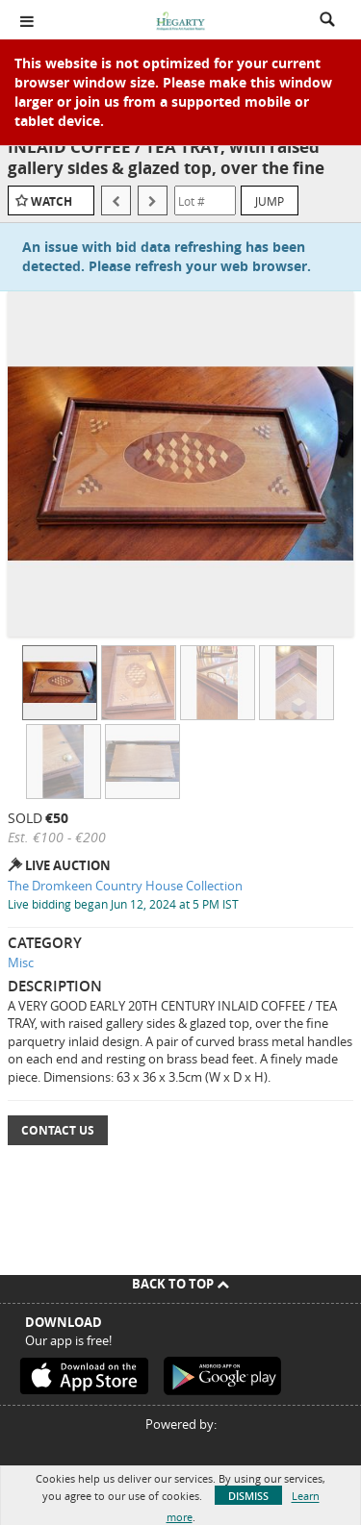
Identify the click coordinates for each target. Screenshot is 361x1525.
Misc (21, 962)
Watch (51, 201)
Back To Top (180, 1283)
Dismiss (248, 1495)
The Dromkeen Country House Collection (125, 885)
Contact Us (57, 1130)
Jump (269, 201)
